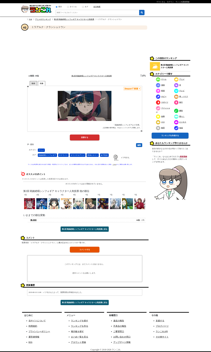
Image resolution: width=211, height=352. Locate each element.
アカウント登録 (78, 342)
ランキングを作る (79, 326)
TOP (30, 19)
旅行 (178, 102)
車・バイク (181, 96)
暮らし (179, 116)
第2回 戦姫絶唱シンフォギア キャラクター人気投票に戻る (84, 229)
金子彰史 (104, 155)
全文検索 (96, 7)
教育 (160, 128)
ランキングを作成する (170, 136)
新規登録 (183, 157)
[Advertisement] (84, 52)
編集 (139, 145)
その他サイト (162, 337)
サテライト (63, 155)
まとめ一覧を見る (79, 337)
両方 (60, 7)
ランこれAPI (162, 331)
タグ (86, 7)
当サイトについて (37, 321)
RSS (30, 342)
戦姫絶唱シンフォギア (47, 155)
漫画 (160, 85)
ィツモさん (125, 157)
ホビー (161, 96)
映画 (160, 91)
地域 (178, 128)
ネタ (160, 122)
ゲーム (161, 79)
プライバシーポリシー (39, 331)
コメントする (84, 250)
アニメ (41, 150)
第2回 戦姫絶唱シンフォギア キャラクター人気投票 (74, 19)
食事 (160, 116)
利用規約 (33, 326)
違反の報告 (118, 321)
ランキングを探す (79, 321)
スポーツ (162, 102)
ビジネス (180, 122)
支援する (160, 321)
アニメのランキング (43, 19)
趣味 (178, 111)
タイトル (73, 7)
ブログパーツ (162, 326)
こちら (114, 164)
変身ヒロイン (92, 155)
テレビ (179, 91)
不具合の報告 (119, 326)
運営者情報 (34, 337)
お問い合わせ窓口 (122, 337)
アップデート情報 (122, 342)
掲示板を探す (77, 331)
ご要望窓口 (118, 331)
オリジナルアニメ (78, 155)
